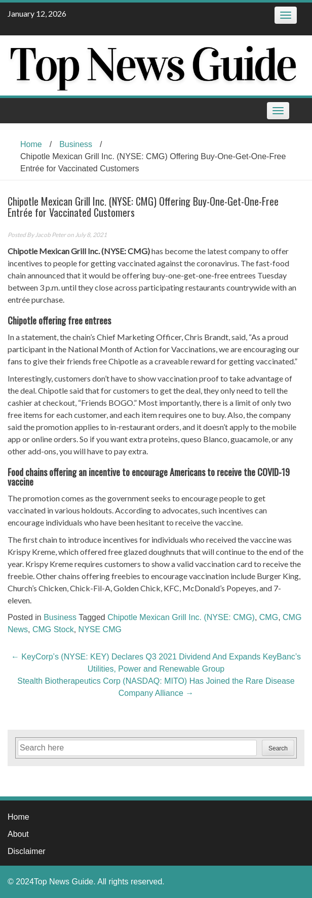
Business (75, 144)
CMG (268, 617)
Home (31, 144)
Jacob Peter (50, 235)
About (18, 834)
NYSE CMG (100, 629)
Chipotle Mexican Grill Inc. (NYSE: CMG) (181, 617)
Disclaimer (27, 851)
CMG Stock (53, 629)
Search (278, 748)
